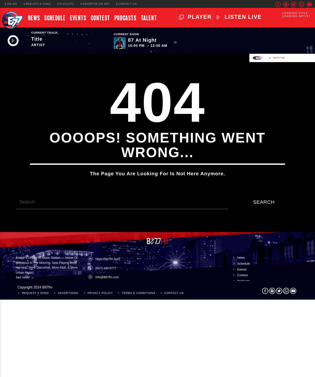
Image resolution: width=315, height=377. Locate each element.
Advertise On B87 (95, 4)
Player (199, 17)
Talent (149, 18)
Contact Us (174, 370)
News (34, 18)
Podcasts (125, 18)
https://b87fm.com (107, 336)
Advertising (68, 370)
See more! (25, 355)
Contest (100, 18)
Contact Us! (126, 4)
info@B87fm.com (107, 354)
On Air (10, 4)
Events (78, 18)
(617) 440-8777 (105, 345)
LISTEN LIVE (242, 17)
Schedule (55, 18)
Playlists (65, 4)
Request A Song (37, 4)
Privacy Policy (100, 370)
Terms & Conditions (139, 370)
